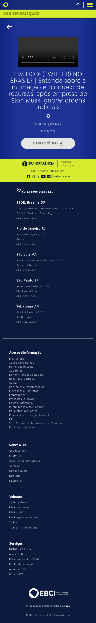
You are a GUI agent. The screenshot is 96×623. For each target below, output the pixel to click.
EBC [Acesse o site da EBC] (68, 605)
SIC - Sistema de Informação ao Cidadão (35, 423)
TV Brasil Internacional (23, 527)
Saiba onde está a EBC (35, 191)
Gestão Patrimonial (21, 403)
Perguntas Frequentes (23, 411)
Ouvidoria (15, 481)
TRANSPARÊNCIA (38, 163)
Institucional (17, 358)
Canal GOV (16, 574)
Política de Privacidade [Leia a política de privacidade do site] (39, 615)
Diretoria (15, 476)
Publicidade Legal (21, 564)
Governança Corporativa (25, 460)
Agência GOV (17, 569)
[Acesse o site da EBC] (48, 593)
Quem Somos (17, 450)
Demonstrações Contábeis (26, 374)
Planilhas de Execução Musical (29, 415)
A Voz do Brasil (18, 554)
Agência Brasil (18, 502)
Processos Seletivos (21, 399)
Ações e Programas (21, 362)
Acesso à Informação (67, 163)
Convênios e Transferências (26, 387)
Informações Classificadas (26, 407)
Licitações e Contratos (23, 391)
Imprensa (15, 455)
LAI (11, 419)
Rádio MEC (16, 512)
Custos (13, 382)
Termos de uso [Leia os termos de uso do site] (62, 615)
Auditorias (15, 370)
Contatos (15, 465)
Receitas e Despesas (22, 378)
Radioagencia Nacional (24, 517)
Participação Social (21, 366)
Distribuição (21, 13)
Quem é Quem (18, 471)
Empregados (17, 395)
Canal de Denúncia (21, 427)
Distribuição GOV (20, 549)
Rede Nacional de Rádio (24, 559)
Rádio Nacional (19, 507)
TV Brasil (14, 522)
